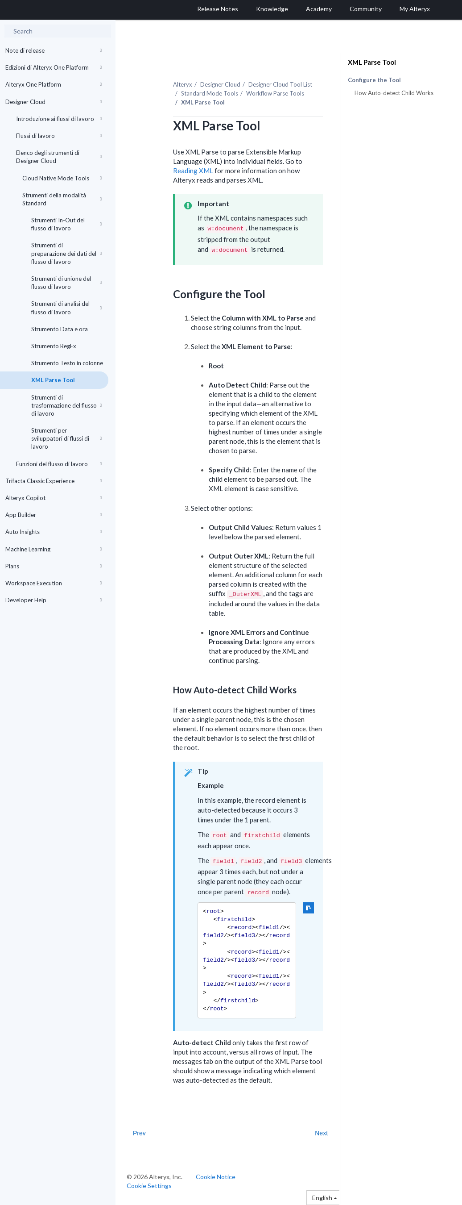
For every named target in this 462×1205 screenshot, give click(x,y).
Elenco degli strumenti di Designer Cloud (59, 156)
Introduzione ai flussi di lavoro (59, 118)
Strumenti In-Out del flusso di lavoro (66, 224)
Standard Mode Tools (209, 93)
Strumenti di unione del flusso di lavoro (66, 282)
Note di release (53, 50)
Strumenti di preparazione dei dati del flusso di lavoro (66, 253)
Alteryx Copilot (53, 497)
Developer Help (53, 600)
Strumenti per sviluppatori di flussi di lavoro (66, 438)
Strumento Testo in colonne (67, 363)
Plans (53, 566)
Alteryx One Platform (53, 84)
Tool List (280, 84)
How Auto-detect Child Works (394, 92)
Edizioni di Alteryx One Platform (53, 67)
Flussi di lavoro (59, 135)
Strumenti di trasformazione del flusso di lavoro (66, 405)
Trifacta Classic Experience (53, 480)
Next (321, 1133)
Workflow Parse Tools (275, 93)
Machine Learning (53, 549)
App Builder (53, 514)
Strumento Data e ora (59, 329)
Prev (139, 1133)
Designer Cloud (53, 101)
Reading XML (193, 171)
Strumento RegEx (53, 346)
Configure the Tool (374, 80)
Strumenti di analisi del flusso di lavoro (66, 307)
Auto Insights (53, 531)
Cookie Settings (149, 1185)
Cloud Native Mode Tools (62, 178)
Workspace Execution (53, 583)
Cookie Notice (215, 1176)
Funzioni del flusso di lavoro (59, 463)
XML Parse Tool (53, 380)
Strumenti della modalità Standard (62, 199)
